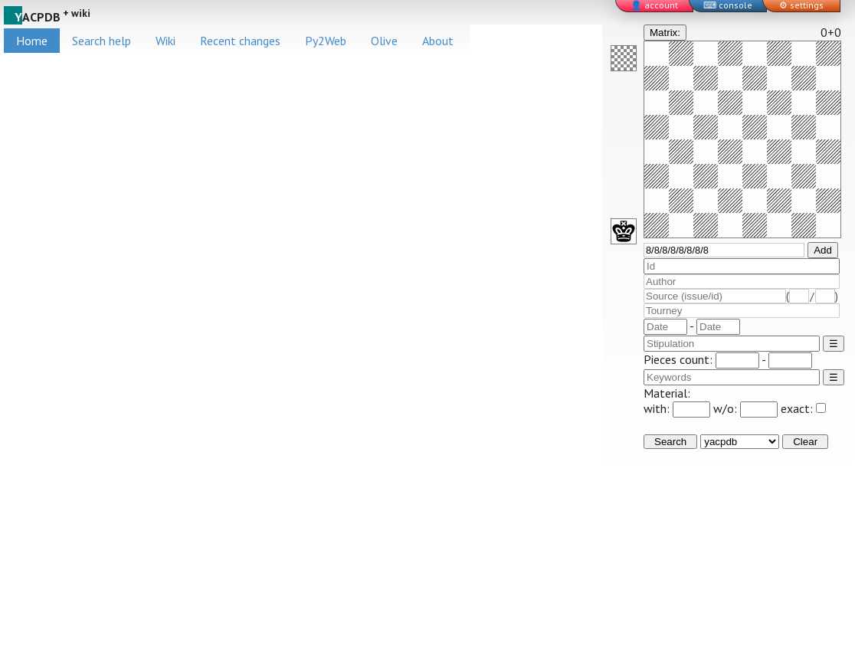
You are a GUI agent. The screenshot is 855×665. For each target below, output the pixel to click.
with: (677, 408)
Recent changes (240, 40)
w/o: (745, 408)
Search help (101, 40)
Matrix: (665, 32)
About (438, 40)
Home (32, 40)
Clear (805, 441)
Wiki (165, 40)
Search (670, 441)
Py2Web (325, 40)
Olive (384, 40)
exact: (803, 408)
